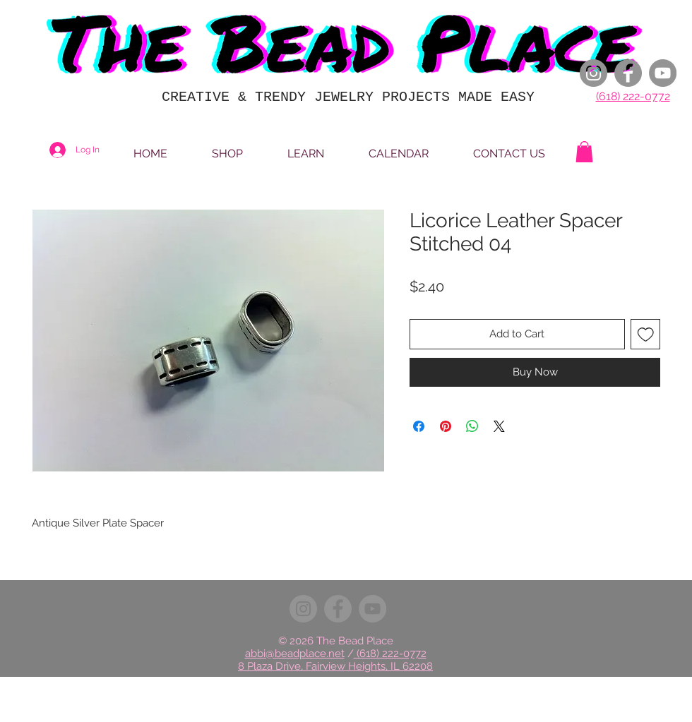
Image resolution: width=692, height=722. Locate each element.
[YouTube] (662, 73)
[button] (584, 151)
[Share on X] (499, 426)
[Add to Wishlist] (646, 334)
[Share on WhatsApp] (472, 426)
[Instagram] (593, 73)
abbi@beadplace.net (295, 653)
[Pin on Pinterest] (445, 426)
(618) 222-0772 (633, 96)
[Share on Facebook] (418, 426)
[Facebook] (628, 73)
